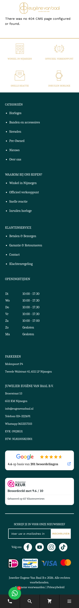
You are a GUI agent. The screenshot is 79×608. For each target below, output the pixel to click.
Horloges (15, 113)
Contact (14, 255)
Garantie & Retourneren (25, 245)
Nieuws (14, 150)
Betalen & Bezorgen (22, 236)
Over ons (15, 159)
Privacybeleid (55, 587)
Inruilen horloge (59, 85)
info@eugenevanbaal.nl (19, 408)
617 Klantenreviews (33, 498)
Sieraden (15, 132)
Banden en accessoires (24, 122)
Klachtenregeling (21, 264)
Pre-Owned (16, 141)
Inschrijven (61, 533)
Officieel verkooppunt (59, 58)
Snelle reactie (20, 85)
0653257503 (25, 424)
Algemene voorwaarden (30, 587)
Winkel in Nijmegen (20, 58)
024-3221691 (23, 416)
